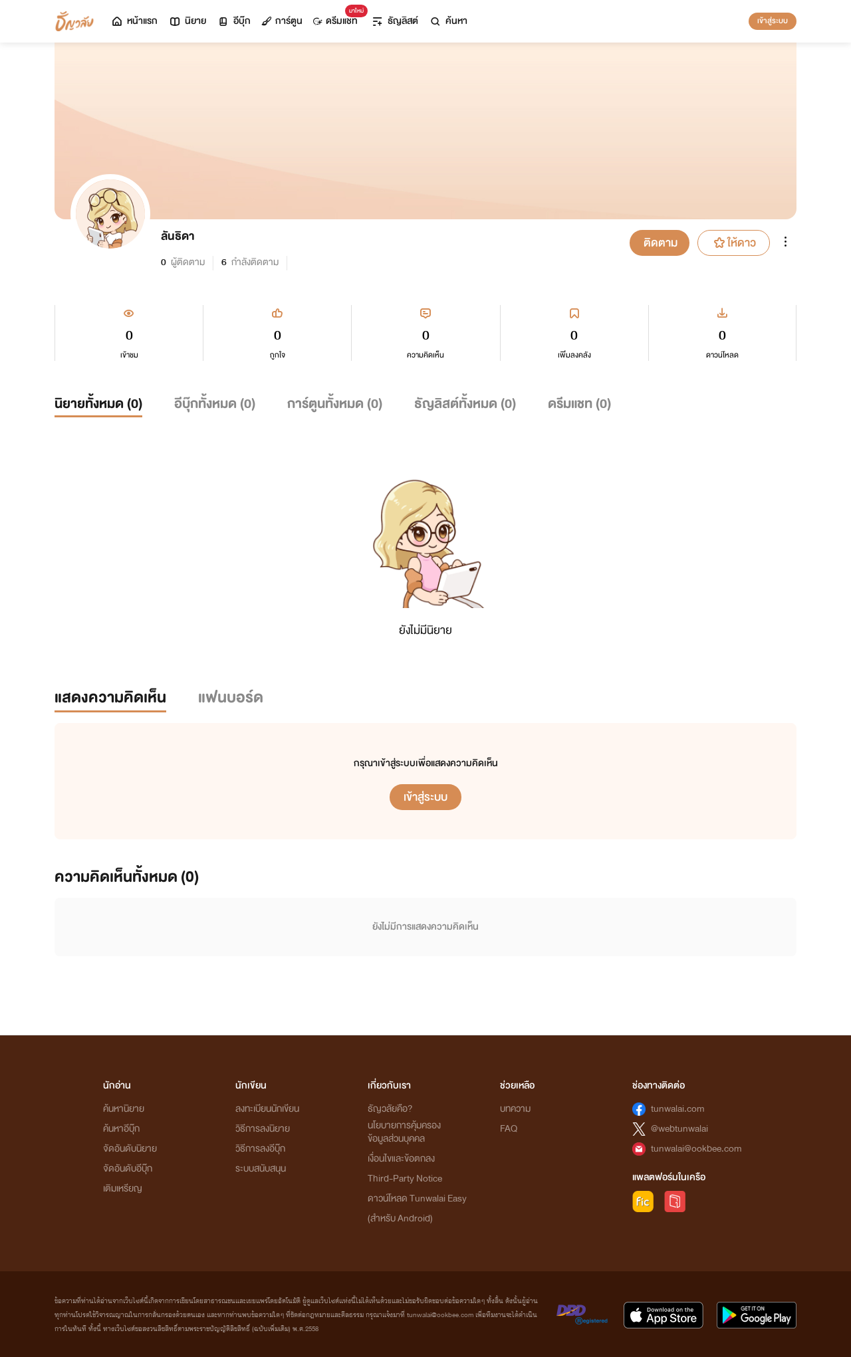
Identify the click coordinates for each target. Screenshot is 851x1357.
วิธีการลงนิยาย (262, 1128)
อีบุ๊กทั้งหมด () (214, 403)
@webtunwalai (679, 1128)
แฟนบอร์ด (230, 697)
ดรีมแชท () (579, 403)
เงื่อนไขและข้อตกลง (401, 1158)
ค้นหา (448, 21)
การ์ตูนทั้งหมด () (334, 403)
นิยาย (187, 21)
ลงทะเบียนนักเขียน (267, 1108)
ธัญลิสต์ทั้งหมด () (465, 403)
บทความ (515, 1108)
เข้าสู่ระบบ (772, 20)
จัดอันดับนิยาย (130, 1148)
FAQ (508, 1128)
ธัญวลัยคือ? (390, 1108)
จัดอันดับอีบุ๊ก (127, 1168)
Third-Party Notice (405, 1178)
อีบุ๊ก (234, 21)
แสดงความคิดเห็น (110, 697)
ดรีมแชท (338, 17)
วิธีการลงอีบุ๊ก (260, 1148)
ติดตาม (660, 243)
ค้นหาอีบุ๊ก (121, 1128)
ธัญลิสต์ (394, 21)
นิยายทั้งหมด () (98, 403)
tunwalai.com (678, 1108)
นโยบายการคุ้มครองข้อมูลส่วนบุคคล (404, 1132)
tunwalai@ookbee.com (696, 1148)
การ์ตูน (282, 21)
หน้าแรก (134, 21)
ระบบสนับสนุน (260, 1168)
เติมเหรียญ (122, 1188)
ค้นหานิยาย (123, 1108)
